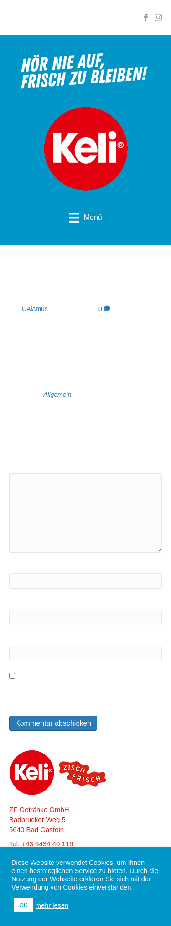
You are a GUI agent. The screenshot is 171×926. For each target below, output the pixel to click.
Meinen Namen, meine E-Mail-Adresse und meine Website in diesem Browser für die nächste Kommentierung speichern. (83, 695)
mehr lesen (52, 905)
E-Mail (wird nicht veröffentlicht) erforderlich (76, 603)
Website (21, 639)
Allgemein (57, 394)
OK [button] (23, 905)
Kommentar (27, 466)
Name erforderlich (36, 566)
